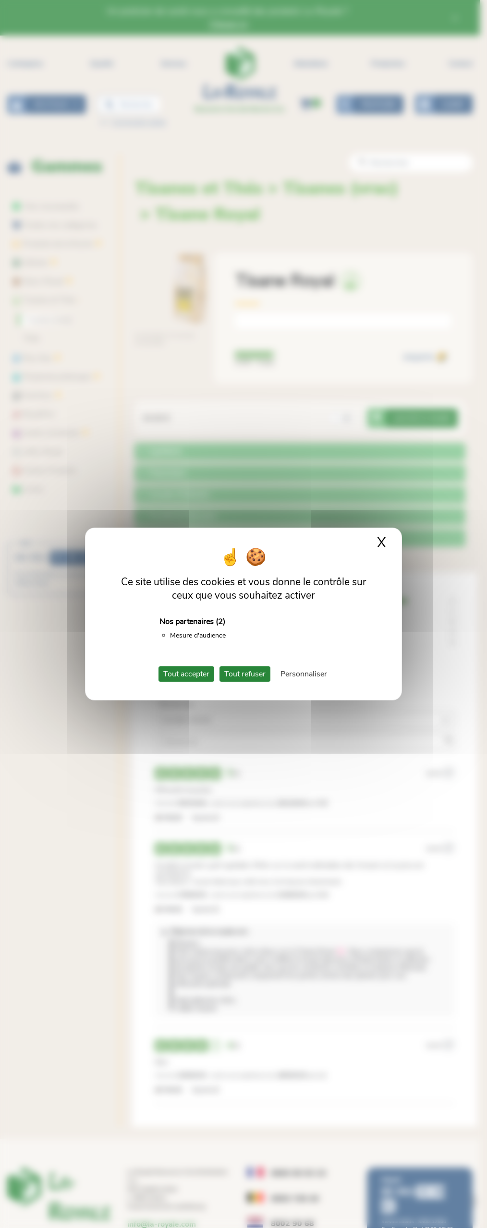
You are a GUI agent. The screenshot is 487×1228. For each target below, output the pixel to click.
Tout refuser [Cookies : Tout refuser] (245, 674)
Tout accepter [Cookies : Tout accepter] (186, 674)
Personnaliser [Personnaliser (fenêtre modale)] (303, 674)
